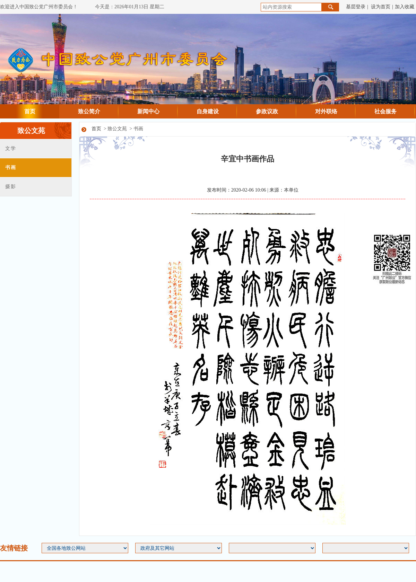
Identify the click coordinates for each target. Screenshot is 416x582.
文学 (10, 148)
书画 (10, 167)
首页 (29, 111)
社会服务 (385, 111)
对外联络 (326, 111)
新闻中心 (148, 111)
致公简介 (89, 111)
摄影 (10, 186)
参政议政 (267, 111)
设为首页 (380, 6)
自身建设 (208, 111)
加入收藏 (404, 6)
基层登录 (355, 6)
